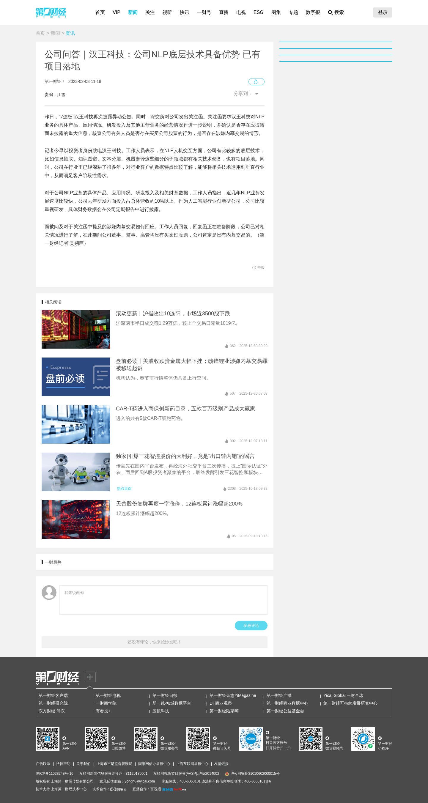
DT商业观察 (221, 703)
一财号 (204, 12)
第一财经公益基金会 (285, 710)
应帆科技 (160, 710)
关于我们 (83, 764)
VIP (116, 12)
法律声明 (63, 764)
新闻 (133, 12)
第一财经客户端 (53, 695)
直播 (224, 12)
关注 (150, 12)
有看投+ (103, 710)
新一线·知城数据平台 (171, 703)
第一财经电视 (108, 695)
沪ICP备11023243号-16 (54, 773)
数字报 (313, 12)
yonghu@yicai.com (140, 781)
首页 (100, 12)
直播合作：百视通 (147, 789)
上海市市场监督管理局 (114, 764)
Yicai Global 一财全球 (343, 695)
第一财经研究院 (53, 703)
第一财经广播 (279, 695)
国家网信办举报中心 (154, 764)
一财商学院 (106, 703)
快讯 (184, 12)
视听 (167, 12)
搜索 (339, 12)
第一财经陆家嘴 (224, 710)
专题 (293, 12)
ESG (259, 12)
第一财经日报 (164, 695)
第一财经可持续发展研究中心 (350, 703)
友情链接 (221, 764)
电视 (241, 12)
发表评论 (251, 625)
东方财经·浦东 (52, 710)
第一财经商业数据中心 (287, 703)
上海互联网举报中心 (192, 764)
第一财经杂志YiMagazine (233, 695)
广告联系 (43, 764)
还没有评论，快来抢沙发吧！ (155, 642)
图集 (276, 12)
